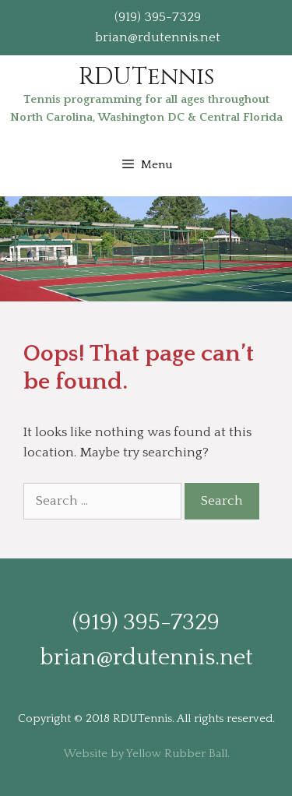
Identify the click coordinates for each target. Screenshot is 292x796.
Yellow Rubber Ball (176, 753)
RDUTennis (146, 77)
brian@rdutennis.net (157, 37)
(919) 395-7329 (157, 17)
